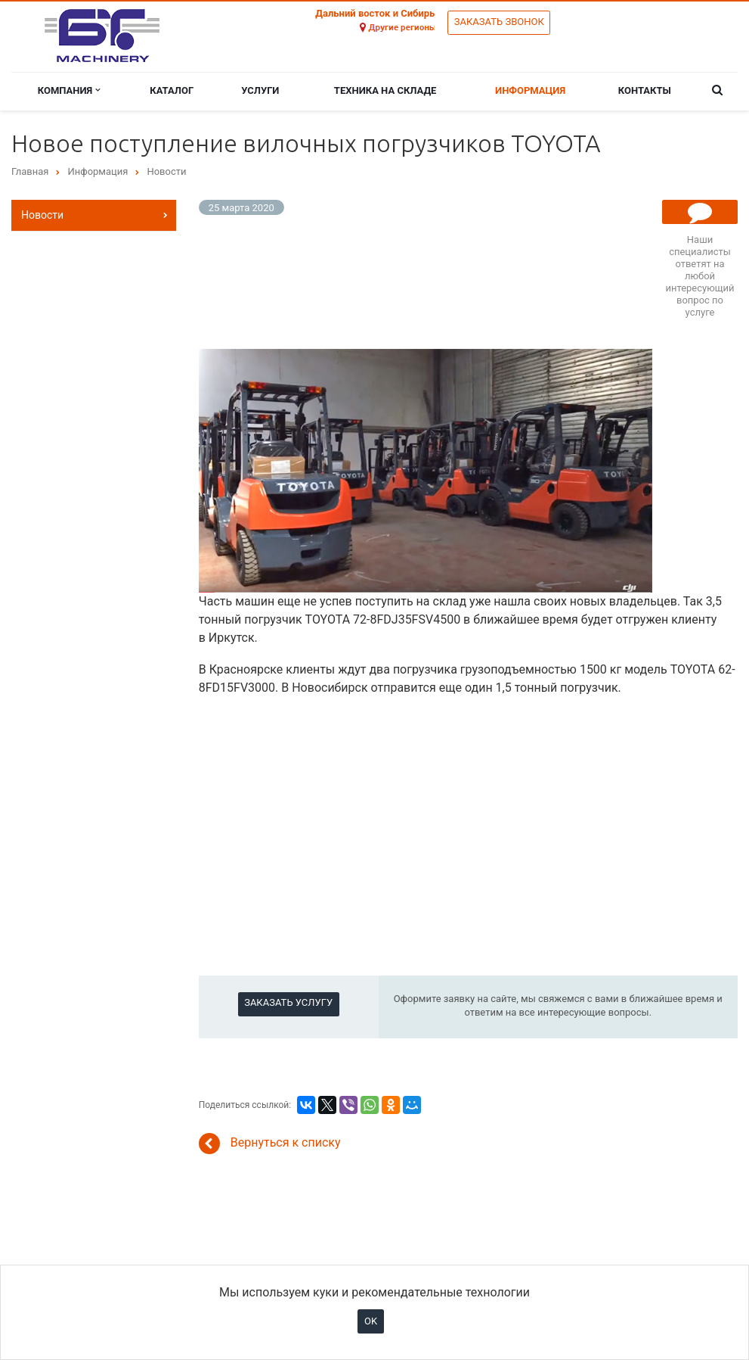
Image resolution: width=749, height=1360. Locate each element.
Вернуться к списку (270, 1143)
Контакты (644, 90)
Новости (42, 215)
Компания (69, 90)
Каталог (171, 90)
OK (370, 1321)
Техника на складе (385, 90)
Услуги (260, 90)
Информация (530, 90)
